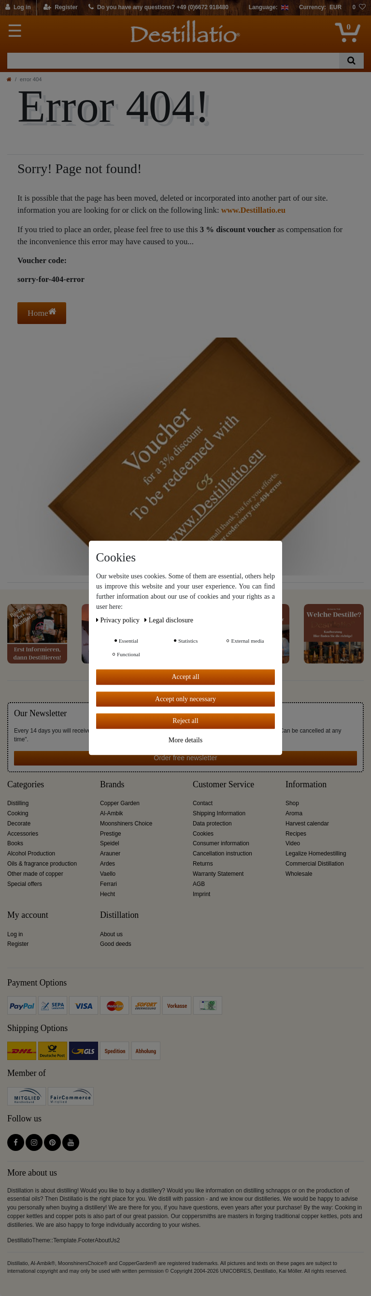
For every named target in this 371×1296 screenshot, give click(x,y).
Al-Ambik (111, 813)
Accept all (185, 676)
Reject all (185, 720)
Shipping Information (219, 813)
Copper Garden (120, 803)
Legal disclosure (168, 620)
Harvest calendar (307, 823)
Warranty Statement (218, 873)
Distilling (18, 803)
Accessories (22, 833)
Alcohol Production (31, 853)
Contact (203, 803)
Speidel (109, 843)
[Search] (351, 61)
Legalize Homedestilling (315, 853)
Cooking (18, 813)
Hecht (107, 894)
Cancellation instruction (222, 853)
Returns (203, 863)
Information (306, 784)
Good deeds (115, 944)
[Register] (60, 7)
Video (292, 843)
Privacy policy (118, 620)
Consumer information (221, 843)
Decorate (18, 823)
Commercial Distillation (314, 863)
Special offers (24, 884)
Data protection (212, 823)
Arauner (110, 853)
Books (15, 843)
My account (27, 915)
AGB (199, 884)
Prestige (110, 833)
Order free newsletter (185, 758)
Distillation (119, 915)
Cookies (203, 833)
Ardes (107, 863)
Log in (15, 934)
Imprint (201, 894)
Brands (112, 784)
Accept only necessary (185, 699)
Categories (25, 784)
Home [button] (42, 313)
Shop (292, 803)
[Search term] (173, 61)
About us (111, 934)
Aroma (293, 813)
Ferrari (108, 884)
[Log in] (18, 7)
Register (18, 944)
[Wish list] (359, 7)
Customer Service (223, 784)
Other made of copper (35, 873)
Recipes (295, 833)
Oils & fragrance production (42, 863)
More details (185, 740)
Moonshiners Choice (126, 823)
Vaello (107, 873)
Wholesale (299, 873)
